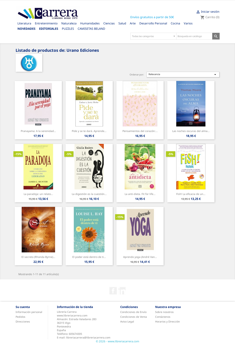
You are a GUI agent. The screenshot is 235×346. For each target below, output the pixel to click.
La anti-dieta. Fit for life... (140, 194)
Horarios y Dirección (167, 321)
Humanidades (90, 23)
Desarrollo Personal (153, 23)
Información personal (29, 312)
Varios (188, 23)
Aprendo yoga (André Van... (140, 257)
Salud (122, 23)
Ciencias (109, 23)
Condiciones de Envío (133, 312)
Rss (122, 290)
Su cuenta (23, 307)
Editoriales (48, 29)
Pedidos (20, 316)
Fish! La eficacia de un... (190, 194)
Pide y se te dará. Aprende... (89, 131)
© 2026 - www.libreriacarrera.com (117, 341)
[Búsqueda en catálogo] (194, 36)
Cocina (175, 23)
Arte (133, 23)
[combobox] (153, 36)
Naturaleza (69, 23)
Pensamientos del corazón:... (140, 131)
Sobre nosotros (164, 312)
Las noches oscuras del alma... (191, 131)
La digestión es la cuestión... (89, 194)
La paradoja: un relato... (38, 194)
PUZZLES (68, 29)
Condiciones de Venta (133, 316)
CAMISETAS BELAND (91, 29)
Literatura (24, 23)
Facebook (113, 290)
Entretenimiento (46, 23)
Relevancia (183, 74)
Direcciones (23, 321)
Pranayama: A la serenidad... (38, 131)
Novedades (26, 29)
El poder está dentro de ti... (89, 257)
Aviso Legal (127, 321)
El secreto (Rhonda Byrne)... (38, 257)
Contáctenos (162, 316)
